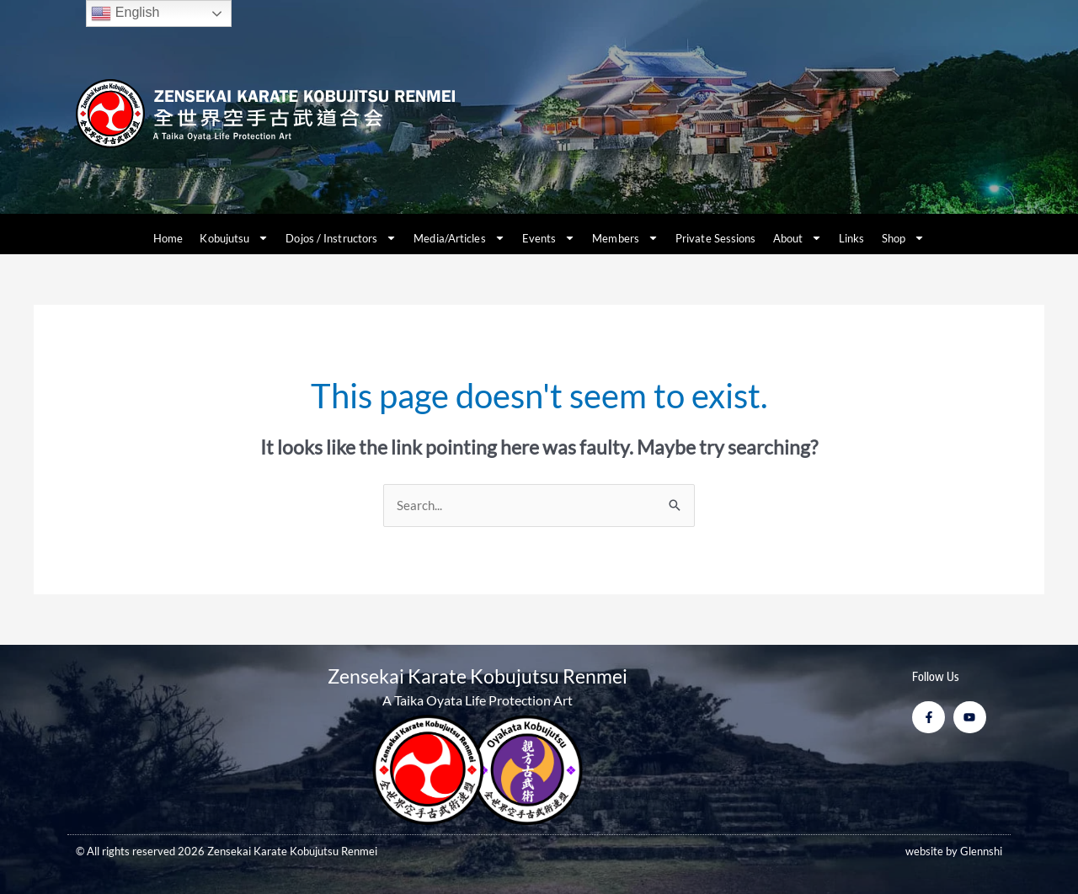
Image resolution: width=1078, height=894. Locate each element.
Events (549, 238)
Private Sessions (715, 238)
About (798, 238)
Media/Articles (459, 238)
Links (852, 238)
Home (168, 238)
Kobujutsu (234, 238)
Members (625, 238)
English (125, 13)
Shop (903, 238)
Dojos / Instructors (341, 238)
